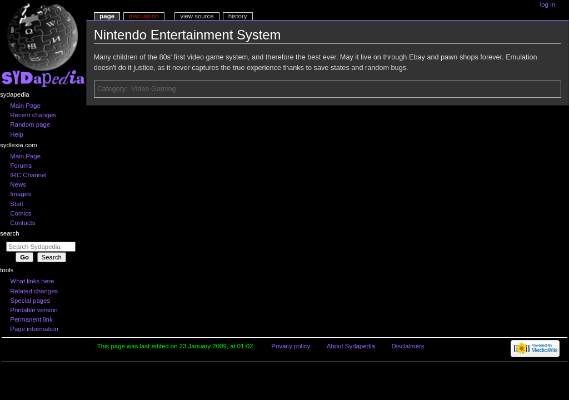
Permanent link (31, 319)
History (237, 16)
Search (9, 233)
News (18, 184)
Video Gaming (153, 89)
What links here (32, 281)
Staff (16, 204)
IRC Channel (28, 175)
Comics (20, 213)
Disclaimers (408, 346)
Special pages (30, 300)
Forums (21, 165)
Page (106, 16)
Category (111, 89)
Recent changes (33, 115)
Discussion (143, 16)
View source (196, 16)
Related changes (34, 291)
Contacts (22, 222)
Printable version (33, 310)
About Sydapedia (351, 346)
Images (20, 194)
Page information (34, 329)
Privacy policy (290, 346)
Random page (30, 124)
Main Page (25, 105)
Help (16, 134)
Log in (547, 4)
